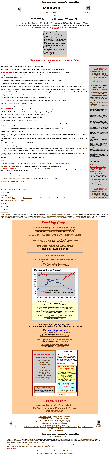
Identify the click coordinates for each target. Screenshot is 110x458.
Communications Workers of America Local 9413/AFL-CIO (50, 216)
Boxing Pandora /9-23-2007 (66, 389)
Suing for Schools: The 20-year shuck (55, 333)
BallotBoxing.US (64, 420)
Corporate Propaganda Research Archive (55, 16)
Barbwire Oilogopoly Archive (63, 422)
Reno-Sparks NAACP (86, 440)
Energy (62, 427)
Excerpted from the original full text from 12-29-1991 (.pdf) (55, 230)
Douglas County (44, 372)
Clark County (44, 369)
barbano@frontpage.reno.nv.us (62, 163)
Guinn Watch (42, 420)
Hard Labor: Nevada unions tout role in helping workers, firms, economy (55, 308)
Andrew (92, 164)
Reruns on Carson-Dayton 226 (99, 95)
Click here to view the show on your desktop (55, 336)
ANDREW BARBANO (52, 12)
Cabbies (30, 427)
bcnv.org (100, 98)
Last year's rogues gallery (8, 166)
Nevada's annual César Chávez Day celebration (26, 440)
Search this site (49, 430)
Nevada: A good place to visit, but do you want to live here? (66, 378)
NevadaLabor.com (78, 216)
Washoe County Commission (44, 377)
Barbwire (72, 359)
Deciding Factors (53, 420)
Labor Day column (59, 317)
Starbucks (50, 428)
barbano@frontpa (31, 442)
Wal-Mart (57, 428)
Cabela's (36, 427)
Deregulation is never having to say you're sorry (67, 374)
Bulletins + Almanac (63, 417)
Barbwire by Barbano (13, 445)
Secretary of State (44, 364)
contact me (24, 189)
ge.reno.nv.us (40, 442)
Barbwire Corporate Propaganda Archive (55, 407)
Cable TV (43, 427)
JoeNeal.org (89, 216)
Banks (26, 427)
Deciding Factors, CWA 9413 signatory (63, 450)
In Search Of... (59, 430)
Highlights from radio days (99, 183)
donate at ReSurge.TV (12, 189)
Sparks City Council (44, 375)
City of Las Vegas (44, 370)
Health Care (73, 427)
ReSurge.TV (93, 130)
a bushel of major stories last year (14, 200)
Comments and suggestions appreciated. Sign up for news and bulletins (55, 453)
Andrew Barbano (67, 356)
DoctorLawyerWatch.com (44, 422)
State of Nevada (44, 362)
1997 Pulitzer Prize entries (67, 395)
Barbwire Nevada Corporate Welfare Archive (54, 423)
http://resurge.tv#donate (99, 89)
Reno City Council (44, 374)
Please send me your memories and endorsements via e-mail (18, 178)
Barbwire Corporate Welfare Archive (55, 404)
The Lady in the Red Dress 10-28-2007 (66, 391)
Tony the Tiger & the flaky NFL (66, 371)
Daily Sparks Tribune (46, 25)
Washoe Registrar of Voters (44, 379)
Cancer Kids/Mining (53, 427)
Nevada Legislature (44, 360)
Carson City (44, 367)
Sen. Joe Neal (64, 418)
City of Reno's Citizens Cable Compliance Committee (80, 439)
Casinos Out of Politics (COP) (49, 418)
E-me (13, 198)
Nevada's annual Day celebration (65, 214)
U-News (53, 417)
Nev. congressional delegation (44, 357)
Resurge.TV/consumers (85, 427)
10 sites (58, 362)
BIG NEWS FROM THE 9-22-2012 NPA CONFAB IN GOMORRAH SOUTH (99, 75)
